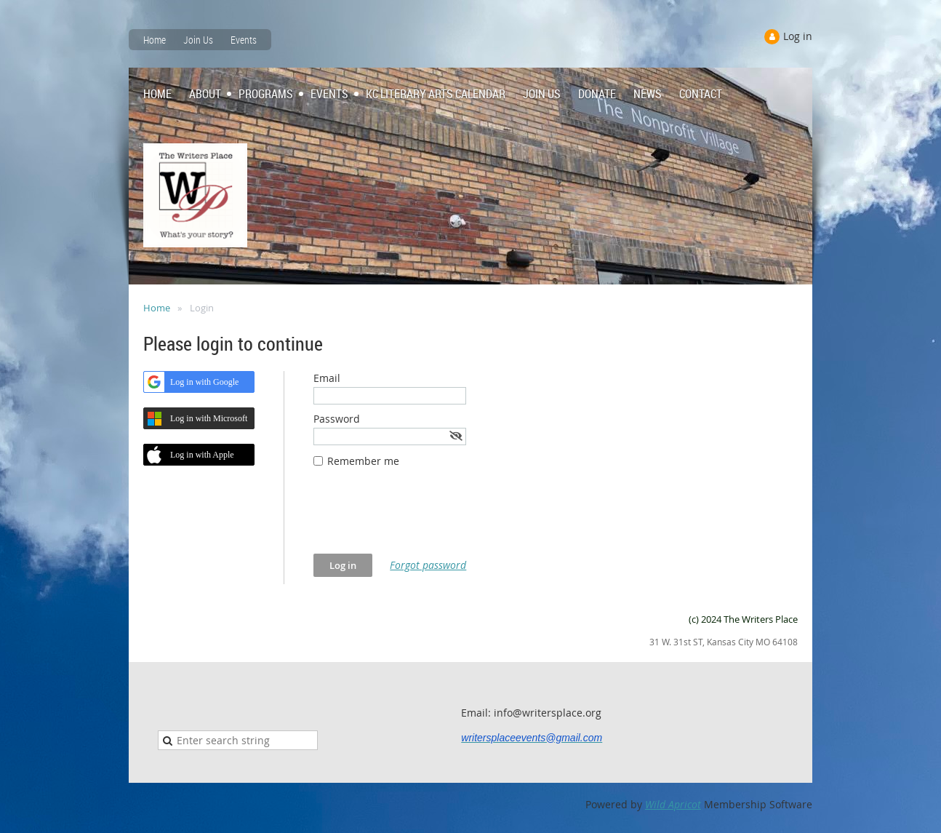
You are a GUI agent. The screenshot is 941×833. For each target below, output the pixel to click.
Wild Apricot (673, 804)
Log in (797, 36)
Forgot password (428, 565)
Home (154, 40)
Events (244, 40)
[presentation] (423, 518)
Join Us (198, 40)
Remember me (363, 461)
